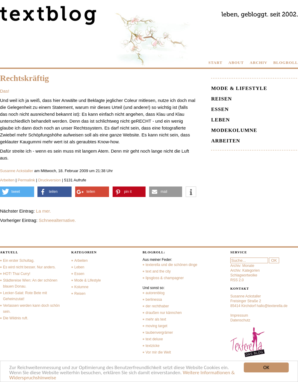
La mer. (43, 210)
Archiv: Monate (242, 266)
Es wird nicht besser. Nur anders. (29, 267)
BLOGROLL (285, 62)
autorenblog (155, 293)
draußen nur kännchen (164, 313)
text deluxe (154, 339)
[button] (17, 192)
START (215, 62)
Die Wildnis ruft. (15, 318)
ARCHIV (258, 62)
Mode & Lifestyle (239, 88)
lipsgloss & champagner (165, 278)
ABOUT (236, 62)
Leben (220, 120)
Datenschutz (240, 320)
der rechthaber (157, 306)
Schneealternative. (57, 220)
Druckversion (49, 180)
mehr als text (156, 319)
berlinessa (154, 299)
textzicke (153, 346)
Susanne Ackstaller (16, 171)
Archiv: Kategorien (245, 270)
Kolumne (81, 287)
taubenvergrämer (159, 332)
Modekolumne (234, 130)
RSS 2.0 (237, 280)
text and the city (158, 271)
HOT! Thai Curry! (16, 274)
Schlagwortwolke (243, 275)
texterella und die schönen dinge (171, 265)
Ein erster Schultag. (18, 260)
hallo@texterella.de (272, 306)
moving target (156, 326)
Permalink (26, 180)
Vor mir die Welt (158, 352)
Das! (4, 91)
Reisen (221, 99)
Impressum (239, 315)
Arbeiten (7, 180)
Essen (220, 109)
